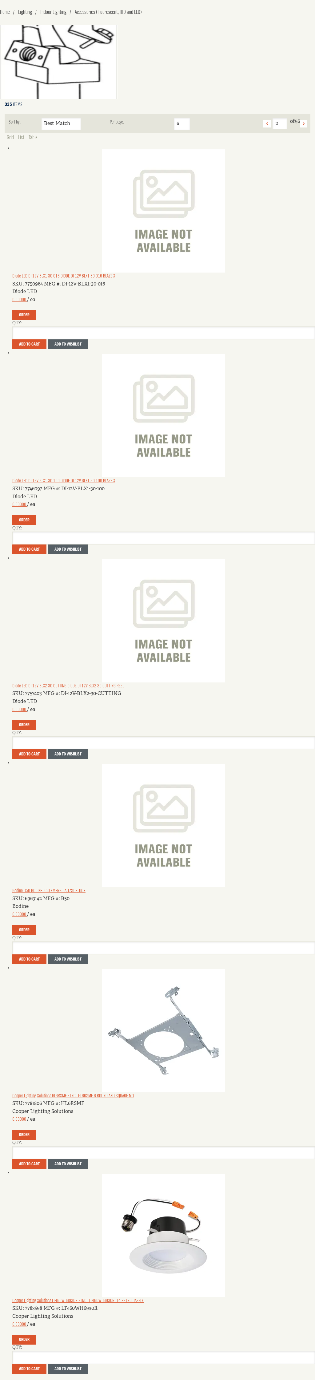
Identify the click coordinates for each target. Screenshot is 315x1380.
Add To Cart (29, 344)
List (21, 137)
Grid (10, 137)
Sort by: (15, 122)
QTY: (17, 323)
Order (24, 315)
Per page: (117, 122)
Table (33, 137)
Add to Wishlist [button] (68, 344)
